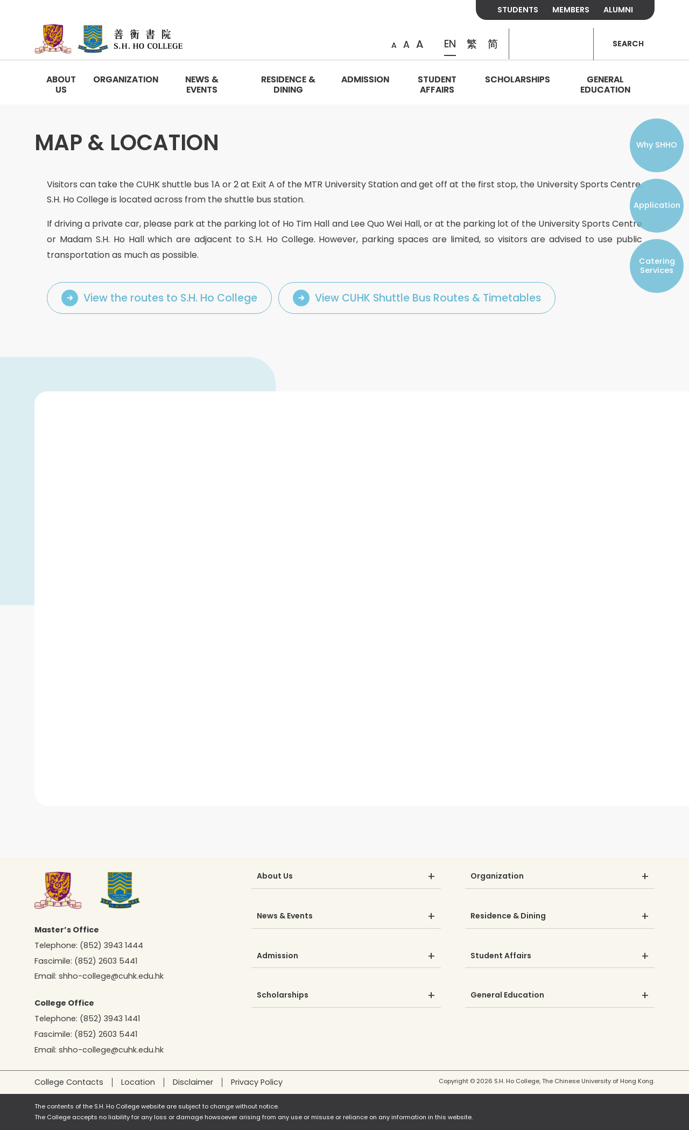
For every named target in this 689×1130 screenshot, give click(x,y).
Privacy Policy (257, 1082)
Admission (365, 79)
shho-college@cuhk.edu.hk (111, 976)
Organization (125, 79)
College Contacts (68, 1082)
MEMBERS (570, 9)
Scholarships (517, 79)
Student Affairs (437, 84)
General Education (605, 84)
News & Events (202, 84)
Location (138, 1082)
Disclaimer (193, 1082)
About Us (61, 84)
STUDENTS (517, 9)
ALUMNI (618, 9)
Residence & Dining (288, 84)
